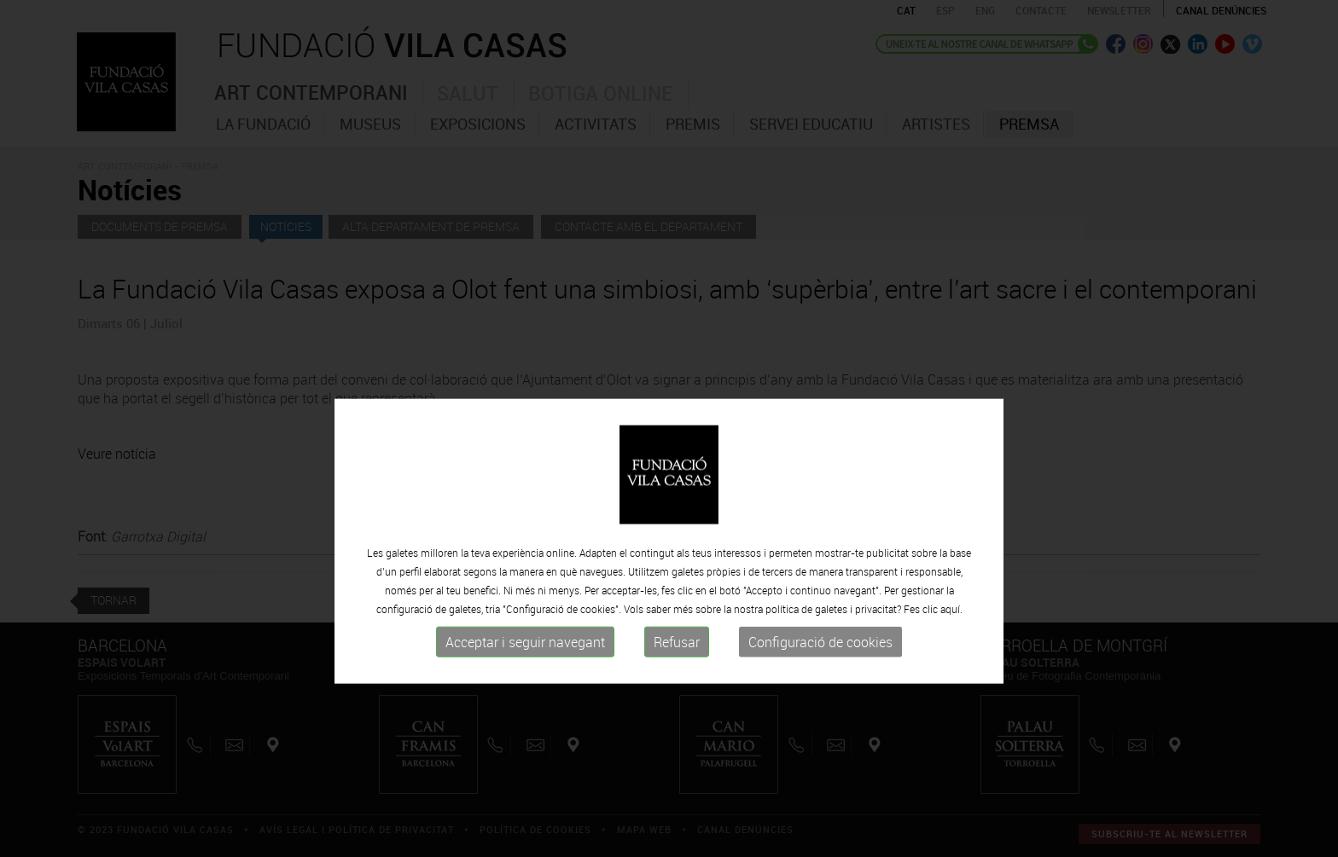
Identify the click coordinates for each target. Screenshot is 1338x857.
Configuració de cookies (820, 697)
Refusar (677, 697)
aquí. (951, 664)
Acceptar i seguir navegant (525, 697)
